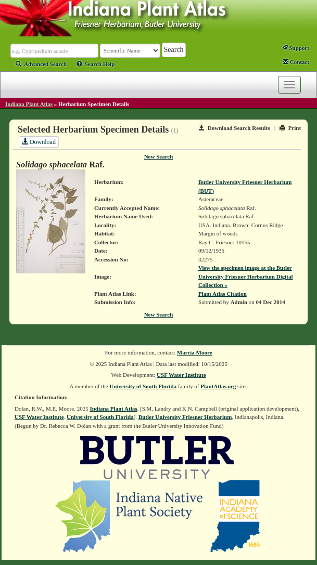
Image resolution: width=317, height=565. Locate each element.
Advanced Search (41, 64)
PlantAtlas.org (218, 386)
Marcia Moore (194, 352)
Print (290, 128)
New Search (158, 156)
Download (39, 142)
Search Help (96, 64)
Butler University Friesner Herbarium (185, 417)
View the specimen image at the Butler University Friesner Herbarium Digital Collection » (245, 276)
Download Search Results (234, 128)
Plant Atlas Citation (222, 294)
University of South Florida (142, 386)
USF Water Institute (181, 375)
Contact (296, 62)
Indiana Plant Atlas (29, 104)
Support (295, 48)
